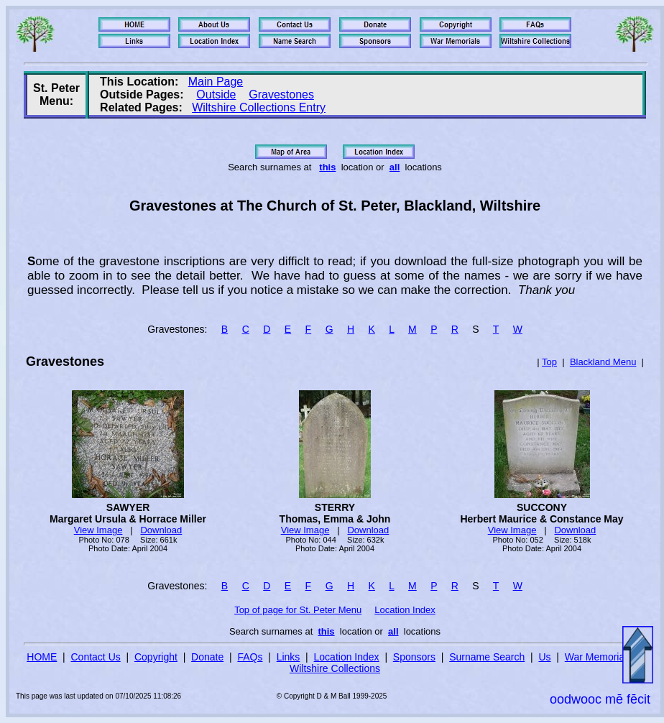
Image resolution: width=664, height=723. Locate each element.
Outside (216, 94)
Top (549, 361)
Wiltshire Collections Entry (259, 107)
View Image (98, 530)
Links (288, 657)
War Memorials (598, 657)
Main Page (216, 81)
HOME (42, 657)
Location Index (404, 609)
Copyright (155, 657)
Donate (207, 657)
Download (161, 530)
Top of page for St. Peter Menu (297, 609)
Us (544, 657)
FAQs (249, 657)
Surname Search (487, 657)
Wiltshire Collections (335, 668)
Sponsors (414, 657)
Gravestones (281, 94)
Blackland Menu (603, 361)
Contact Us (96, 657)
